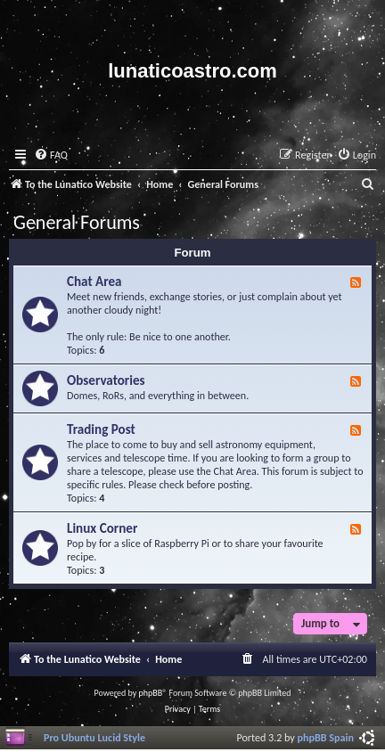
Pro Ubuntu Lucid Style (94, 737)
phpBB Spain (326, 737)
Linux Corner (102, 528)
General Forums (76, 222)
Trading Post (101, 429)
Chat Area (94, 282)
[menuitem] (51, 155)
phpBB (151, 693)
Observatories (106, 380)
